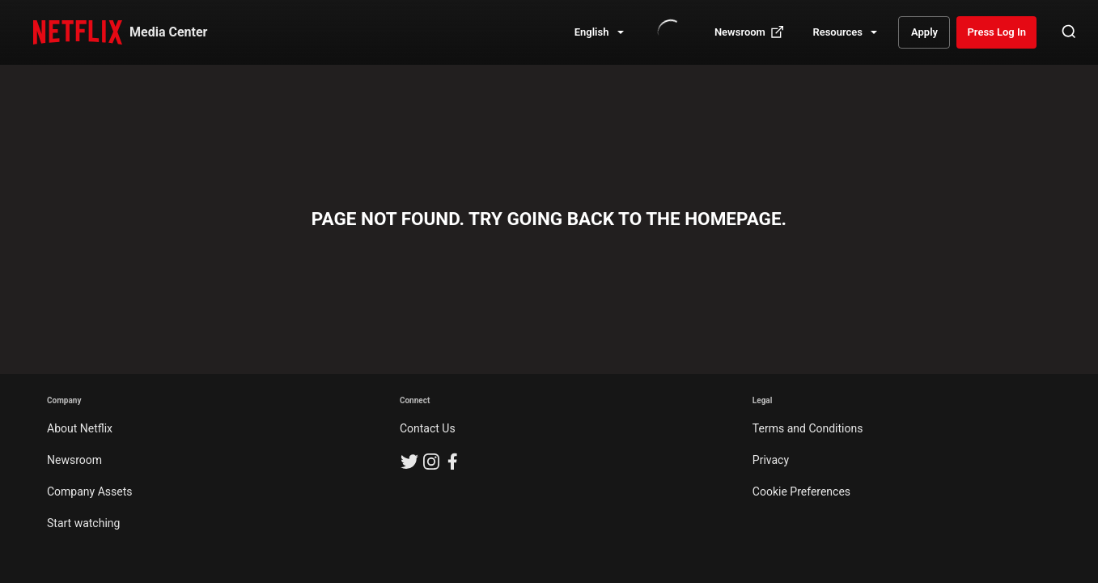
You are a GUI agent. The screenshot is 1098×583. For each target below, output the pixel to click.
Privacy (770, 459)
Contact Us (428, 428)
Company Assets (90, 491)
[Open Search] (1069, 32)
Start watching (83, 523)
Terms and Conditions (807, 428)
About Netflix (79, 428)
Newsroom (74, 459)
